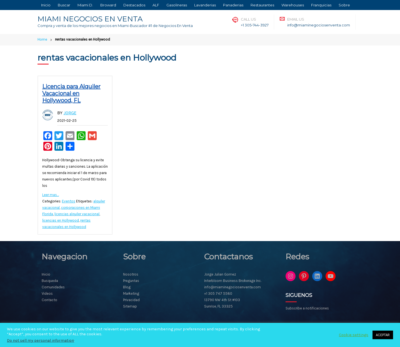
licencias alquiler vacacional (76, 214)
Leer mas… (50, 195)
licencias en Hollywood (60, 220)
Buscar (64, 5)
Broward (108, 5)
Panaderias (233, 5)
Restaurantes (262, 5)
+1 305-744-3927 (255, 25)
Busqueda (50, 281)
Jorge (70, 112)
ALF (155, 5)
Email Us (295, 19)
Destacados (134, 5)
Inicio (46, 5)
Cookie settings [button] (353, 335)
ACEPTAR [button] (383, 335)
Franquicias (321, 5)
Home (42, 39)
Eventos (68, 201)
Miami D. (85, 5)
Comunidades (53, 287)
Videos (47, 293)
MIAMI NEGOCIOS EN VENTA (90, 18)
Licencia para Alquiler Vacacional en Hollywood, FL (71, 93)
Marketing (131, 293)
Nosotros (130, 274)
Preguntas (131, 281)
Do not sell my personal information (40, 340)
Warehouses (292, 5)
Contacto (49, 300)
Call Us (248, 19)
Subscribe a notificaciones (307, 308)
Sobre (344, 5)
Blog (127, 287)
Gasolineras (176, 5)
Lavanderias (205, 5)
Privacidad (131, 300)
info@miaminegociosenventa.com (318, 25)
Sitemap (130, 306)
